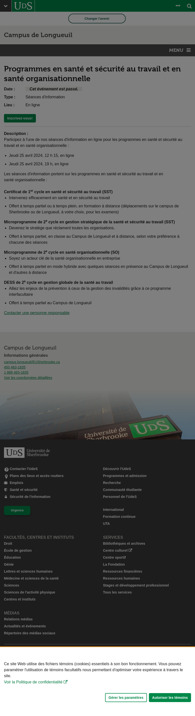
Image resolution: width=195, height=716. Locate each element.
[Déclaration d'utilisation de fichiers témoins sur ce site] (97, 681)
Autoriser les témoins (170, 698)
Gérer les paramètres (126, 698)
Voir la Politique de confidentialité (33, 682)
